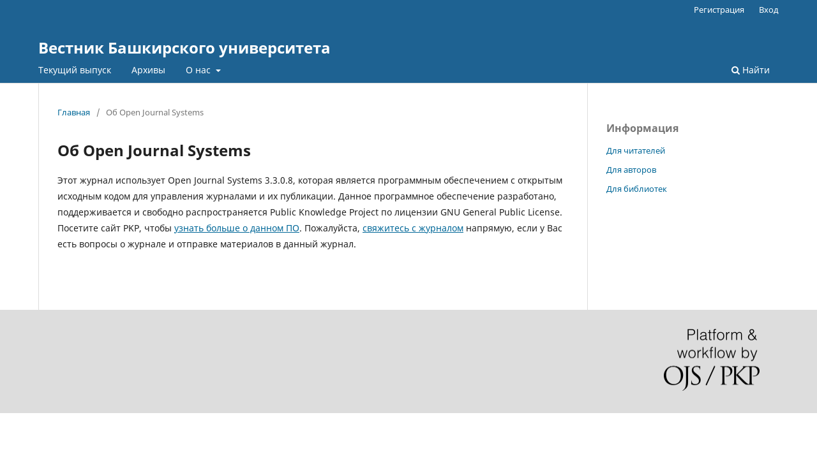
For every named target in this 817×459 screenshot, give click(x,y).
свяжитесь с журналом (413, 228)
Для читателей (635, 150)
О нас (199, 70)
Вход (769, 9)
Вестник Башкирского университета (184, 47)
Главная (73, 112)
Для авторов (631, 169)
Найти (750, 70)
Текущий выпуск (74, 70)
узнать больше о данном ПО (236, 228)
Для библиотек (636, 188)
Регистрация (719, 9)
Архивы (148, 70)
